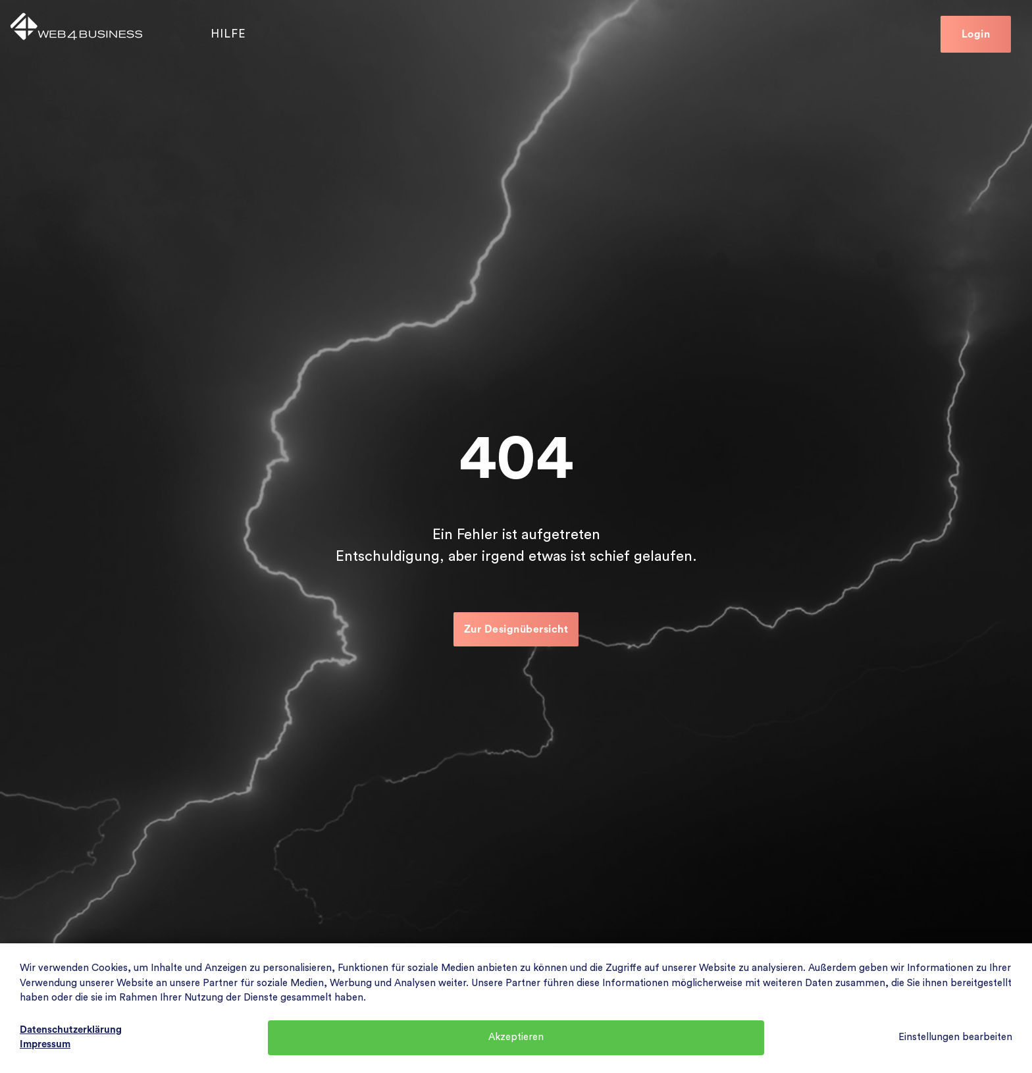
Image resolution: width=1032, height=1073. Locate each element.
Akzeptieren (516, 1037)
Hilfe (228, 33)
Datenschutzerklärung (71, 1030)
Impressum (45, 1044)
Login (976, 34)
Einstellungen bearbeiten (955, 1037)
